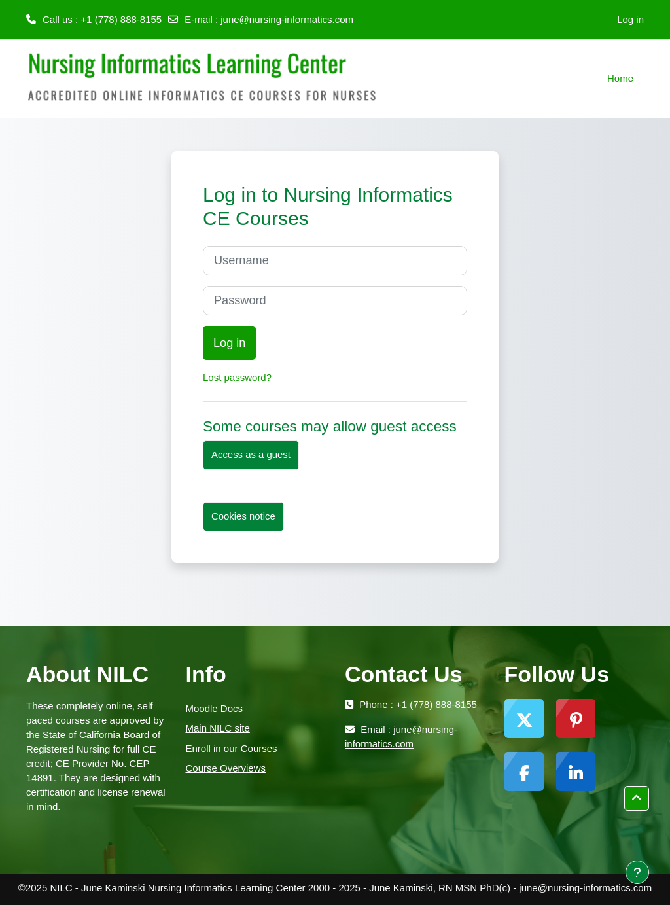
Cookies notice (243, 516)
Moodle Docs (214, 708)
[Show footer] (637, 872)
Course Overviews (226, 767)
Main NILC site (218, 728)
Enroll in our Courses (231, 748)
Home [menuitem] (620, 78)
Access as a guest (251, 454)
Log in (630, 19)
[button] (636, 798)
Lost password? (237, 377)
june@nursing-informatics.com (286, 19)
